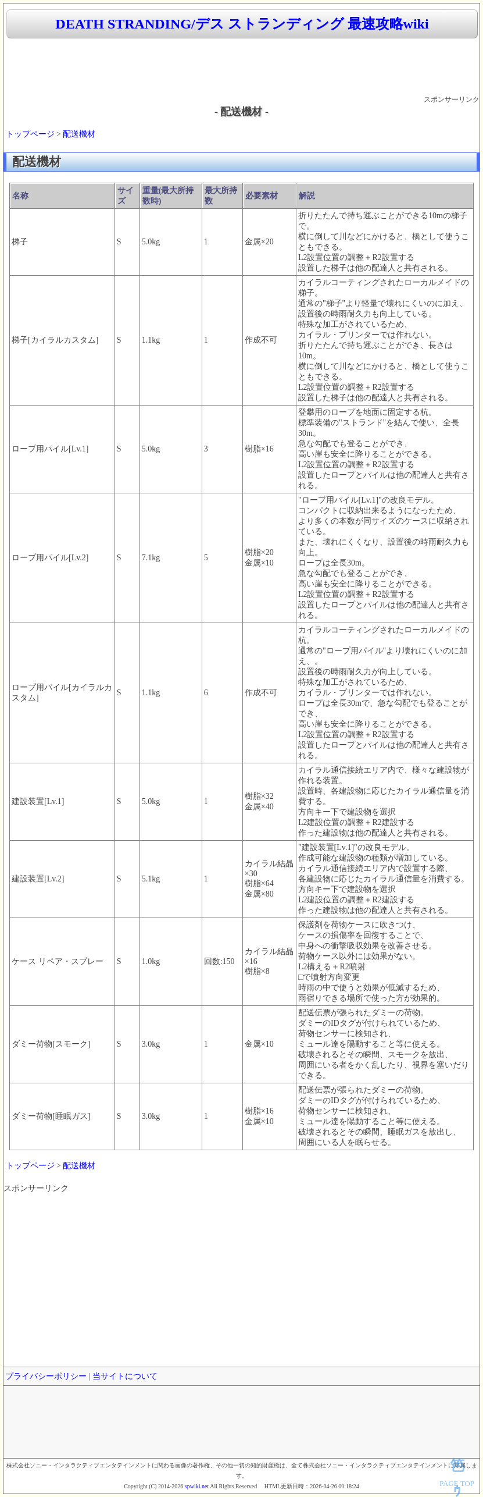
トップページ (30, 134)
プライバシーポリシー (46, 1376)
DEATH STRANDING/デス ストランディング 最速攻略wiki (241, 23)
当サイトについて (125, 1376)
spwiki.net (197, 1486)
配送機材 (79, 134)
